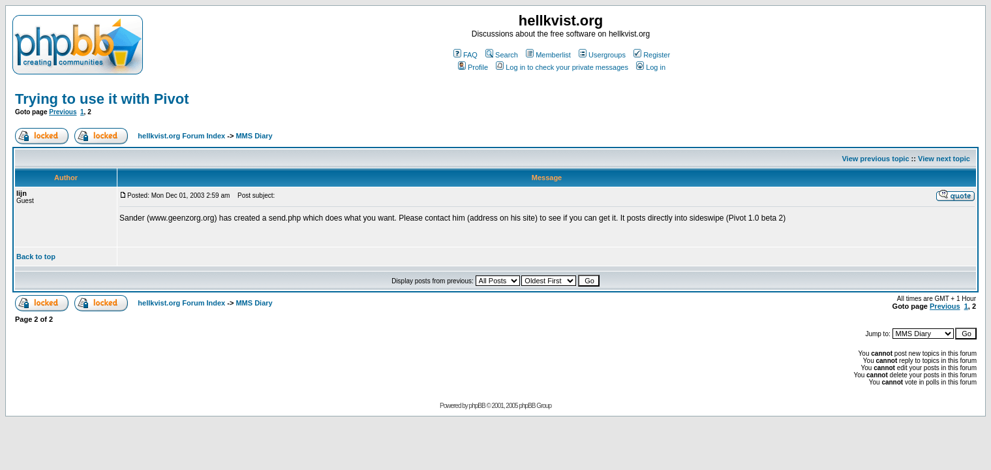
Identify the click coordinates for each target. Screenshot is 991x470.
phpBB (477, 405)
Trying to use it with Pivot (102, 99)
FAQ (465, 55)
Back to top (35, 256)
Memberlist (548, 55)
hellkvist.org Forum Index (181, 136)
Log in (650, 67)
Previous (62, 112)
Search (501, 55)
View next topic (944, 159)
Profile (473, 67)
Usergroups (602, 55)
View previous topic (875, 159)
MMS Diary (254, 136)
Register (651, 55)
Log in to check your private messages (562, 67)
